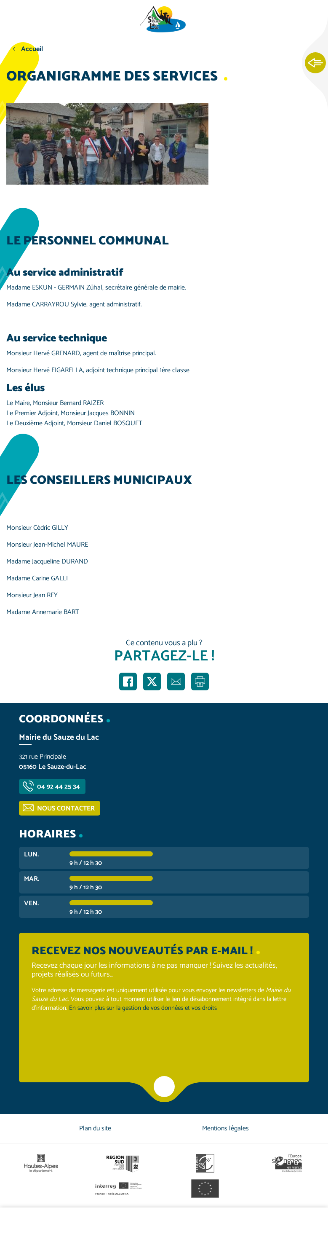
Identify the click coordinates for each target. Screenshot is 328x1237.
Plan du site (95, 1128)
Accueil (32, 49)
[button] (107, 143)
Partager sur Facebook (128, 681)
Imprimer (200, 681)
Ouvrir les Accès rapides (315, 63)
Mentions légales (225, 1128)
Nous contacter (66, 808)
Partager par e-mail (176, 681)
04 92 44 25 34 (58, 786)
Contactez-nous (273, 1222)
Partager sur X (152, 681)
